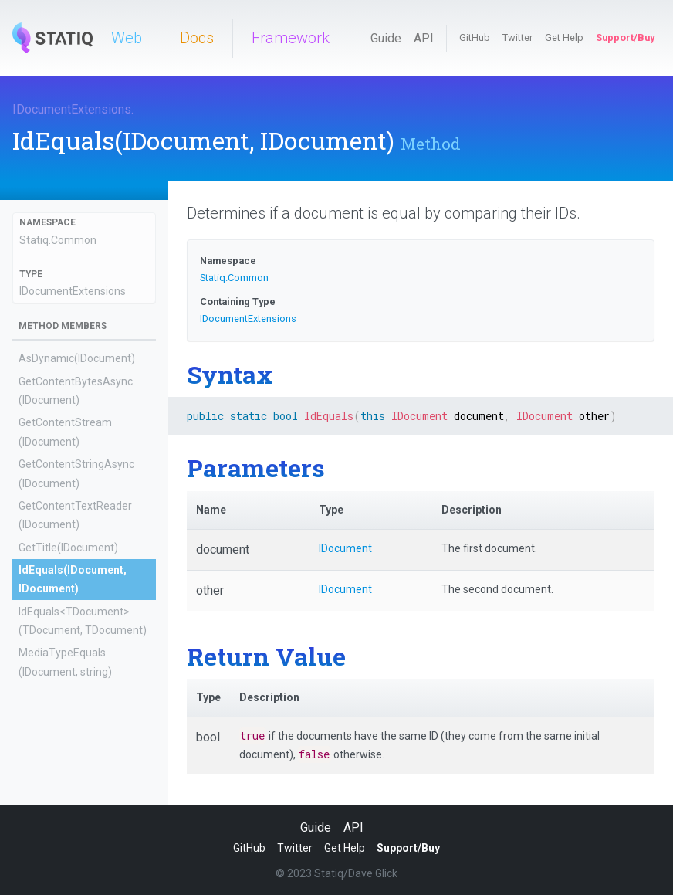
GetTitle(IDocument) (68, 547)
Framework (291, 38)
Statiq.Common (57, 240)
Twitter (517, 37)
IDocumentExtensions (71, 109)
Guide (385, 38)
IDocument (345, 548)
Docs (197, 38)
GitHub (474, 37)
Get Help (564, 37)
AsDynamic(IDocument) (77, 358)
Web (126, 38)
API (424, 38)
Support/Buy (625, 37)
